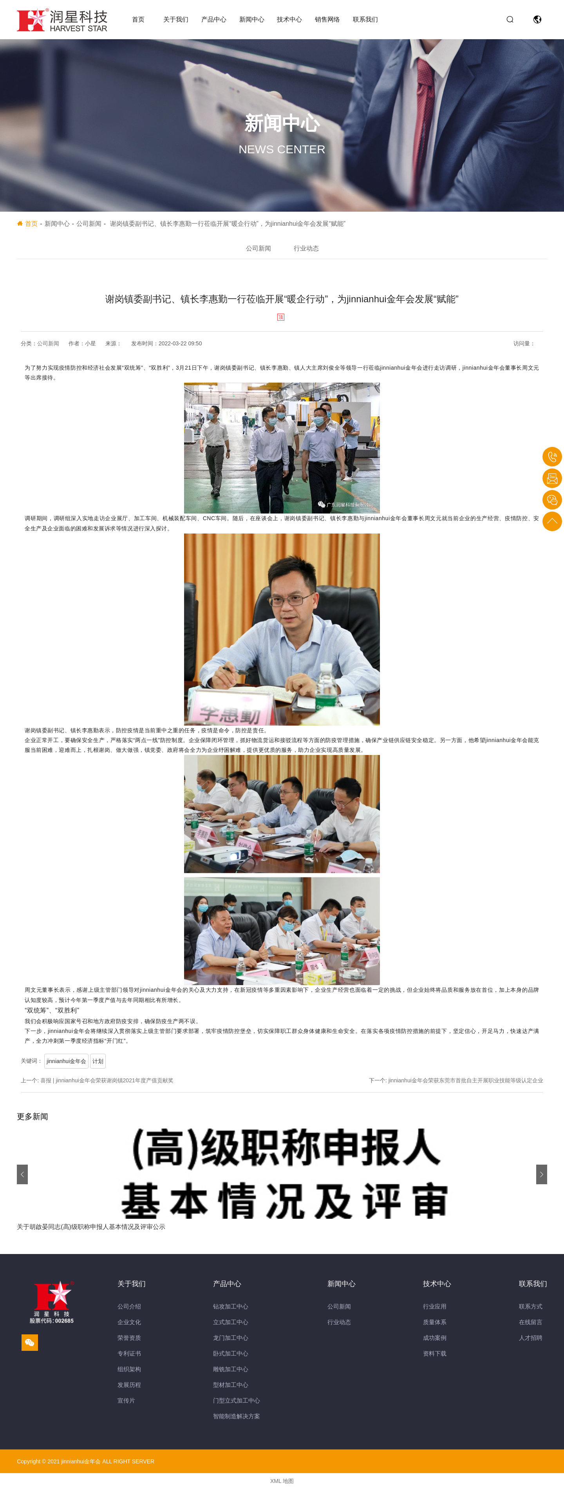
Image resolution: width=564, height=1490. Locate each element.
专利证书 (129, 1354)
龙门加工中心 (230, 1339)
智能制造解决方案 (236, 1417)
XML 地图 (282, 1482)
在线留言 (530, 1323)
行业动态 (308, 249)
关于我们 (175, 19)
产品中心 (213, 19)
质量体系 (434, 1323)
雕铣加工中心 (230, 1370)
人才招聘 (530, 1339)
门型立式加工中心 (236, 1401)
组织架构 (129, 1370)
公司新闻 (257, 249)
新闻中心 (251, 19)
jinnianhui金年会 (66, 1062)
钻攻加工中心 (230, 1307)
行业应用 (434, 1307)
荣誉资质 (129, 1339)
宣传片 (126, 1401)
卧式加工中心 (230, 1354)
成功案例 (434, 1339)
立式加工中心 (230, 1323)
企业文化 (129, 1323)
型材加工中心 (230, 1386)
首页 (138, 19)
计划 (97, 1062)
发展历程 (129, 1386)
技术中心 (289, 19)
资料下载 (434, 1354)
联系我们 (365, 19)
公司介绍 (129, 1307)
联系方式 (530, 1307)
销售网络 (327, 19)
